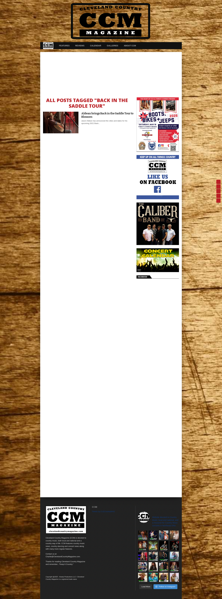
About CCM (130, 45)
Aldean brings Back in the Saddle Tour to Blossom (107, 115)
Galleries (112, 45)
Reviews (79, 45)
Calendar (95, 45)
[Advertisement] (111, 73)
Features (64, 45)
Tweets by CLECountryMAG (103, 511)
